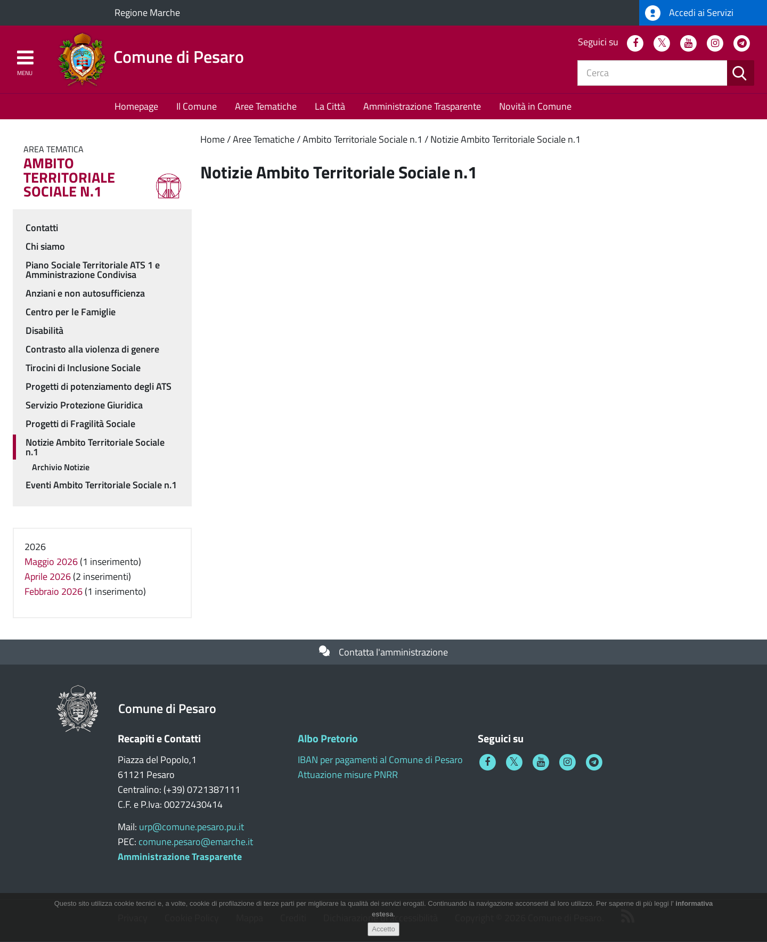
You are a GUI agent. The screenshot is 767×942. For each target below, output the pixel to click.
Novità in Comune (535, 106)
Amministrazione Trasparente (422, 106)
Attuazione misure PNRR (348, 774)
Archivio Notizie (60, 467)
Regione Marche (147, 12)
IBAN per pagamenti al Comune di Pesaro (380, 759)
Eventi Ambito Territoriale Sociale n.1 (101, 485)
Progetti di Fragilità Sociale (80, 423)
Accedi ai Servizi (689, 13)
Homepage (136, 106)
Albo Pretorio (328, 738)
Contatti (42, 227)
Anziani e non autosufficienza (85, 293)
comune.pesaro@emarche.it (195, 841)
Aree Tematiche (266, 106)
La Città (330, 106)
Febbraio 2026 (54, 591)
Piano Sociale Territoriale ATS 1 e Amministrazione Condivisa (93, 270)
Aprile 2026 (48, 576)
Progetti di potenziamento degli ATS (99, 386)
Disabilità (44, 330)
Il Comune (196, 106)
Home (212, 139)
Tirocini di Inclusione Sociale (83, 368)
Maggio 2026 (51, 561)
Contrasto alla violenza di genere (92, 349)
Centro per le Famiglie (71, 312)
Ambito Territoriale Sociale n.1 (362, 139)
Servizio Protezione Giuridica (84, 405)
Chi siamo (45, 246)
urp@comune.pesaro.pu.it (191, 827)
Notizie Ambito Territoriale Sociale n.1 (505, 139)
